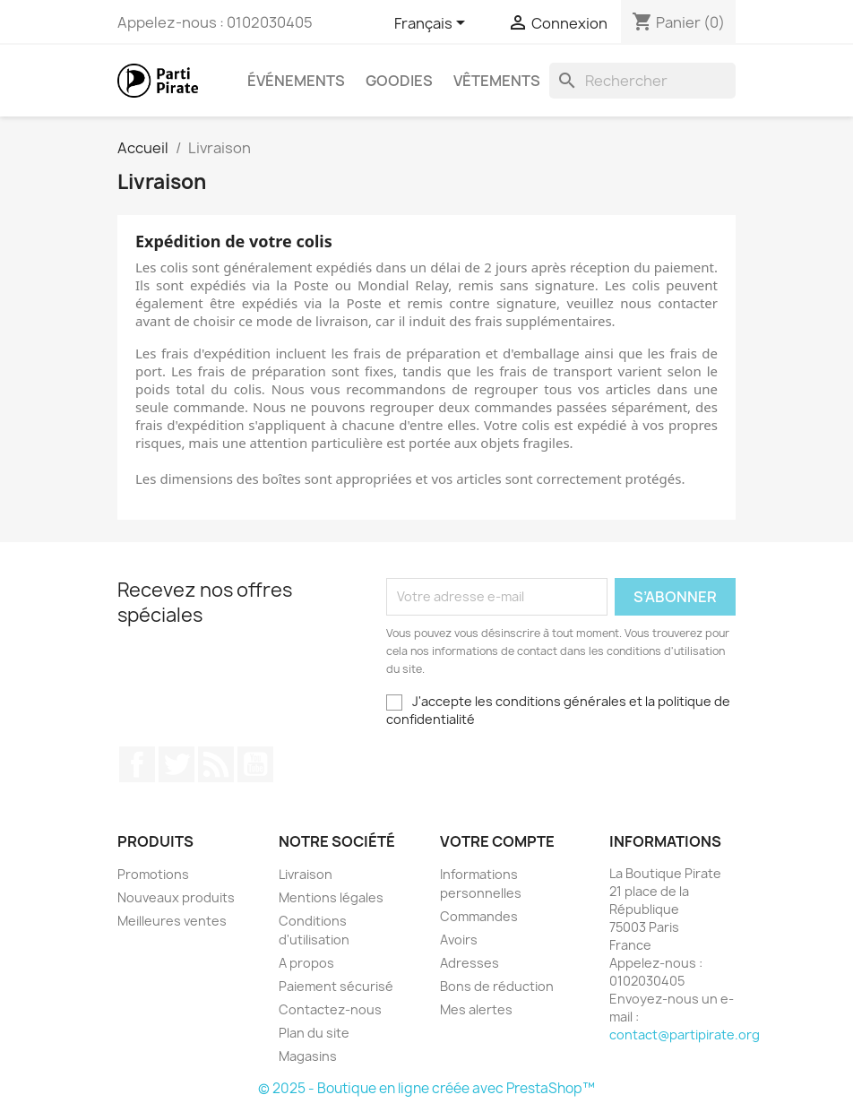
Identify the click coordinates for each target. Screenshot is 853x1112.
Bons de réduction (497, 986)
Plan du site (314, 1032)
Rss (216, 764)
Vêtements (496, 81)
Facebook (137, 764)
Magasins (308, 1056)
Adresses (469, 962)
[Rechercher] (642, 81)
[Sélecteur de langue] (430, 24)
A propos (306, 962)
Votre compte (497, 841)
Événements (296, 81)
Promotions (153, 874)
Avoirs (459, 939)
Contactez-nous (330, 1009)
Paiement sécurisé (336, 986)
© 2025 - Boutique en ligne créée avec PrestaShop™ (426, 1088)
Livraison (305, 874)
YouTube (255, 764)
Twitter (176, 764)
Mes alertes (476, 1009)
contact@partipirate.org (684, 1034)
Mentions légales (331, 897)
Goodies (399, 81)
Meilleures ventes (172, 920)
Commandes (479, 916)
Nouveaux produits (176, 897)
